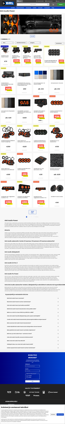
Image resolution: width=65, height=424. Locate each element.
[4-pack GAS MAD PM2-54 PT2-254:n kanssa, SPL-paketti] (38, 57)
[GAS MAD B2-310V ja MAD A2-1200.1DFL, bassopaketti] (40, 113)
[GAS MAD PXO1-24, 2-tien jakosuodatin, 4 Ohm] (40, 170)
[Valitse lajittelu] (59, 43)
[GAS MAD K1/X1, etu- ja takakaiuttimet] (57, 142)
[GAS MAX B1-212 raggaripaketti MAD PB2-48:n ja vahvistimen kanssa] (16, 57)
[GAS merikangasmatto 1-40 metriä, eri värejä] (40, 85)
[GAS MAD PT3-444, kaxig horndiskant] (5, 57)
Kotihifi (34, 7)
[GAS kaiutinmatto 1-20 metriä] (57, 85)
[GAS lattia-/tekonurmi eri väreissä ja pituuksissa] (57, 170)
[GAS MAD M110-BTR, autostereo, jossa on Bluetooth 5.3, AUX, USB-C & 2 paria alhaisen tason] (24, 85)
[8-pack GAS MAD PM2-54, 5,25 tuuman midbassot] (51, 62)
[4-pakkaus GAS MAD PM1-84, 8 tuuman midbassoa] (57, 113)
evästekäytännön (43, 420)
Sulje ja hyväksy (60, 414)
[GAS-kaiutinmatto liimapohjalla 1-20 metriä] (8, 113)
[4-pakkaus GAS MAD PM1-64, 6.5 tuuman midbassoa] (24, 170)
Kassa (61, 4)
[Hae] (33, 4)
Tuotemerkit (47, 7)
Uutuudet (40, 7)
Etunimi (26, 368)
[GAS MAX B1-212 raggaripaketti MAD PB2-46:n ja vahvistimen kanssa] (27, 57)
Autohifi (13, 7)
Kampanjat (28, 7)
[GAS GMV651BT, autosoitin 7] (24, 113)
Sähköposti (27, 364)
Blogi (53, 7)
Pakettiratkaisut (20, 7)
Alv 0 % (63, 1)
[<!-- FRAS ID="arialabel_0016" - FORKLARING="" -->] (42, 120)
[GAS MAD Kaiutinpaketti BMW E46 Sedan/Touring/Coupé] (8, 142)
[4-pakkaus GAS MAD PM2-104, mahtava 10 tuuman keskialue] (40, 142)
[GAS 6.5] (24, 142)
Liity (32, 381)
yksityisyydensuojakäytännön (6, 421)
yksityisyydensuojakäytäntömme (38, 419)
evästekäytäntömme (31, 411)
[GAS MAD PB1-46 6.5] (40, 198)
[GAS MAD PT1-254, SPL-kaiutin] (57, 198)
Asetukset (53, 414)
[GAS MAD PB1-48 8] (8, 198)
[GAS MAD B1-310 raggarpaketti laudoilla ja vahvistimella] (24, 198)
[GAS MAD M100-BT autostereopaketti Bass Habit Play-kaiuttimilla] (8, 85)
